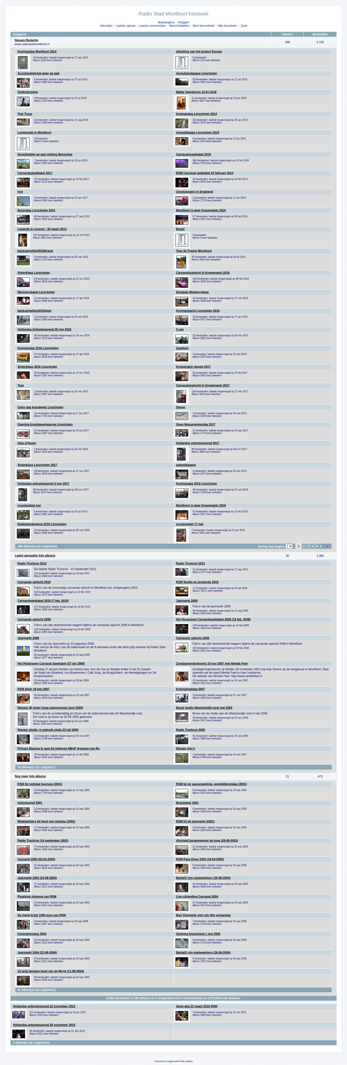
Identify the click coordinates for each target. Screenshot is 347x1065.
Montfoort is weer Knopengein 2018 (201, 505)
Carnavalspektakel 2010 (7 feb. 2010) (43, 600)
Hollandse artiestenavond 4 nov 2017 (43, 483)
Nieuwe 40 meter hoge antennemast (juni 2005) (50, 708)
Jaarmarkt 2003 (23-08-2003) (37, 878)
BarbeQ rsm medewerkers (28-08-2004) (203, 952)
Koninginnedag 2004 (32, 934)
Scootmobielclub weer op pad (38, 73)
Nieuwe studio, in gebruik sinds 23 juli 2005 (48, 730)
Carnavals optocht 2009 (34, 619)
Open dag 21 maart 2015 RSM (196, 1006)
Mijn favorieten (227, 25)
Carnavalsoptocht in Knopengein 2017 (203, 385)
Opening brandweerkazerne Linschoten (45, 424)
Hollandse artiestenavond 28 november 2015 (44, 1025)
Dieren (180, 407)
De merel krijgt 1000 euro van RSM (42, 915)
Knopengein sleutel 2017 (193, 367)
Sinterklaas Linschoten (34, 272)
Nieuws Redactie (26, 40)
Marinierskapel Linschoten (36, 292)
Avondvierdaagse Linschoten (196, 73)
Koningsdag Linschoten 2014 (196, 114)
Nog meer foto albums (30, 776)
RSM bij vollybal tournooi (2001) (40, 784)
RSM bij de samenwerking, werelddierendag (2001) (211, 784)
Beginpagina (166, 22)
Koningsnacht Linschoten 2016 (198, 311)
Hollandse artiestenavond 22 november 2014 (44, 1006)
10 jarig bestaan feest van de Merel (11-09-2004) (51, 971)
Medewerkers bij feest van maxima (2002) (46, 821)
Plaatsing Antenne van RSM (37, 896)
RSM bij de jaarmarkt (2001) (195, 821)
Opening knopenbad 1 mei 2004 (198, 934)
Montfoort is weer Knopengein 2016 (201, 210)
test (20, 191)
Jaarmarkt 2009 (187, 600)
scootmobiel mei (29, 505)
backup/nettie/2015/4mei (35, 311)
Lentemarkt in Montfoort (35, 132)
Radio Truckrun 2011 (190, 563)
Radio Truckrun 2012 (32, 563)
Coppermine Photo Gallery (180, 1061)
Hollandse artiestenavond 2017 (197, 443)
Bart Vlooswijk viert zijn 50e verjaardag (203, 915)
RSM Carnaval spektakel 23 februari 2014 (204, 173)
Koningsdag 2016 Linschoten (38, 348)
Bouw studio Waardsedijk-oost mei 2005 (204, 708)
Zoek (244, 25)
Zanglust (182, 348)
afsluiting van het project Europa (199, 51)
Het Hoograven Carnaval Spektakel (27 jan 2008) (51, 663)
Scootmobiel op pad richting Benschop (45, 154)
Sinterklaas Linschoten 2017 (37, 465)
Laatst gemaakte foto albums (35, 555)
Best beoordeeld (203, 25)
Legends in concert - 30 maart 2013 (42, 229)
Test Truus (25, 114)
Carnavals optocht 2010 (34, 582)
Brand (180, 229)
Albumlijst (106, 25)
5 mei (180, 329)
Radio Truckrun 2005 (190, 730)
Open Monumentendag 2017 (195, 424)
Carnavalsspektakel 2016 (193, 154)
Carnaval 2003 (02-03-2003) (36, 859)
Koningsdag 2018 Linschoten (196, 483)
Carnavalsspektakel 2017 (35, 173)
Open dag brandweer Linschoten (41, 407)
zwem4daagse (186, 465)
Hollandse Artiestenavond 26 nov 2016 (44, 329)
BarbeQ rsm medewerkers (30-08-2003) (203, 878)
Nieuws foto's (185, 748)
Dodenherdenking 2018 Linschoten (42, 524)
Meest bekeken (179, 25)
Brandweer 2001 (187, 803)
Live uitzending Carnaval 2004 (197, 896)
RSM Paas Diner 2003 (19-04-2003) (200, 859)
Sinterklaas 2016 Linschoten (37, 367)
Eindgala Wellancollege (192, 292)
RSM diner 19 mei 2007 (34, 689)
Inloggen (183, 22)
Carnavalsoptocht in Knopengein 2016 (203, 272)
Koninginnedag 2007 (190, 689)
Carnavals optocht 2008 (192, 638)
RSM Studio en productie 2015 (197, 582)
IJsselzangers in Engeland (194, 191)
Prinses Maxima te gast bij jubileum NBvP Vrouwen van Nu (59, 748)
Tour (21, 385)
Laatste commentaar (152, 25)
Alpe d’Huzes (27, 443)
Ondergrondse (28, 92)
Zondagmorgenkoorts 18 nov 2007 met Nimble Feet (212, 663)
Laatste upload (125, 25)
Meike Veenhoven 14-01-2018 (196, 92)
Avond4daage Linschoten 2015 (197, 132)
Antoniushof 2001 (30, 803)
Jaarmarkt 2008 (28, 638)
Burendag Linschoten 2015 (36, 210)
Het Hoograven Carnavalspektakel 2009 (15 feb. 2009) (213, 619)
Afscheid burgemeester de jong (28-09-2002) (207, 840)
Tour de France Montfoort (194, 251)
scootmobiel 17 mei (189, 524)
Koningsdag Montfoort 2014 (37, 51)
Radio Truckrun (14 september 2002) (43, 840)
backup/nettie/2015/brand (35, 251)
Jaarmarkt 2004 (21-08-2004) (37, 952)
